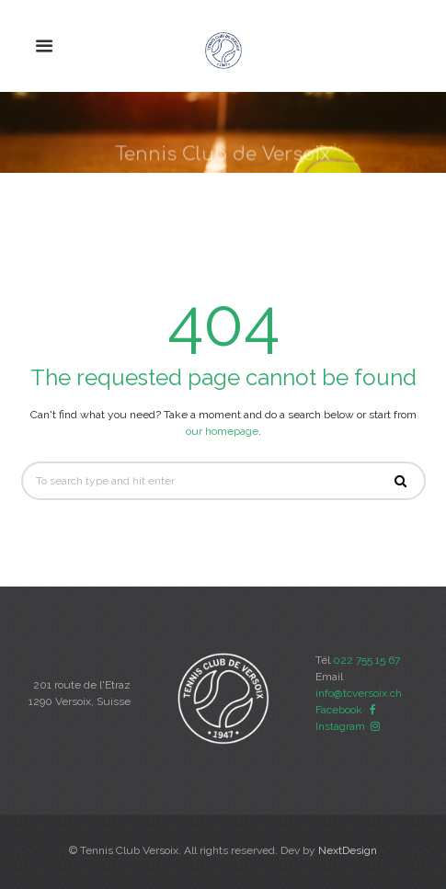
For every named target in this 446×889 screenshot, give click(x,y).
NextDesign (347, 850)
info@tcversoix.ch (358, 693)
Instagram (349, 726)
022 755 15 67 (366, 660)
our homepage (222, 431)
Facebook (348, 709)
